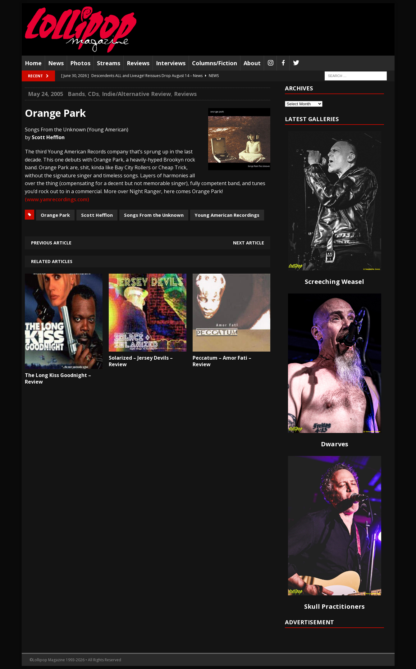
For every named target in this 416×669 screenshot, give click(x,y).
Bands (76, 94)
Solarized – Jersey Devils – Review (141, 361)
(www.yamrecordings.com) (57, 199)
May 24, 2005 (45, 94)
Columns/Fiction (214, 63)
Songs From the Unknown (154, 215)
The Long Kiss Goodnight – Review (58, 378)
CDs (93, 94)
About (252, 63)
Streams (108, 63)
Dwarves (334, 444)
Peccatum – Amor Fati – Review (222, 361)
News (56, 63)
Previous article (51, 243)
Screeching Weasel (334, 281)
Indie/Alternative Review (136, 94)
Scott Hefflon (97, 215)
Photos (80, 63)
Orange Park (55, 215)
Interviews (170, 63)
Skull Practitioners (334, 606)
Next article (248, 243)
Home (33, 63)
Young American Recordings (227, 215)
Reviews (138, 63)
